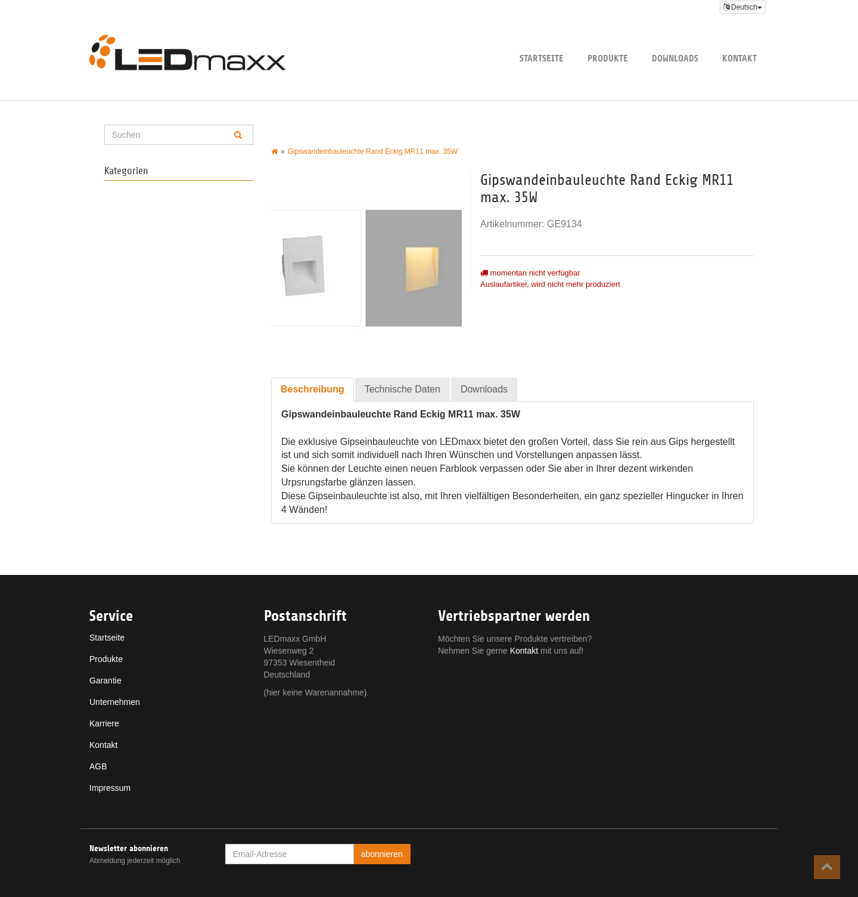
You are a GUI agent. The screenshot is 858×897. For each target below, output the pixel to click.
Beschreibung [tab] (312, 389)
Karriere (104, 723)
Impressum (109, 788)
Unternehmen (114, 702)
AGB (98, 766)
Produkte (607, 58)
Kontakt (739, 58)
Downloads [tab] (484, 389)
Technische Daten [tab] (402, 389)
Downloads (675, 58)
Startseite (542, 58)
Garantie (105, 680)
